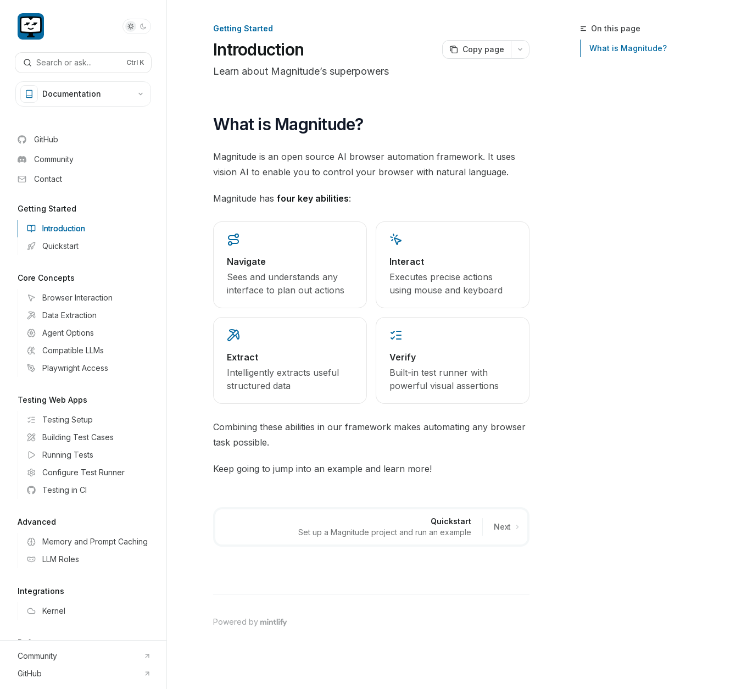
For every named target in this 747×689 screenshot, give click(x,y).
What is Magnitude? (628, 48)
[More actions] (520, 49)
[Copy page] (476, 49)
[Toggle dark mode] (136, 26)
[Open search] (83, 63)
